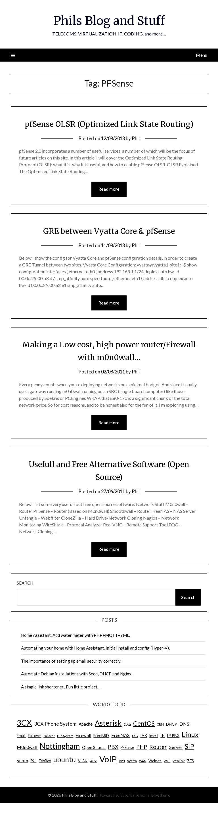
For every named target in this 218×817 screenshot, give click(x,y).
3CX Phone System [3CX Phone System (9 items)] (55, 737)
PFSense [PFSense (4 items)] (127, 761)
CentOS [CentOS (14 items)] (144, 737)
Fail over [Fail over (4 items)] (34, 749)
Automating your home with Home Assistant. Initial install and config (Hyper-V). (95, 661)
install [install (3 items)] (153, 749)
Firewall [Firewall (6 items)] (83, 749)
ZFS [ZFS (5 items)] (190, 774)
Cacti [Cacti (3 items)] (127, 738)
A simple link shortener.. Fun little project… (60, 700)
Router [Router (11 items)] (158, 760)
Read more (109, 202)
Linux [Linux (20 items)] (190, 748)
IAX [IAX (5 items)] (143, 749)
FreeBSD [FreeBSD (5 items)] (101, 749)
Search (25, 596)
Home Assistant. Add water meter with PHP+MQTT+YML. (75, 649)
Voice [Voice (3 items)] (93, 775)
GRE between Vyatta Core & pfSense (109, 243)
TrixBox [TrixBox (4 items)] (45, 775)
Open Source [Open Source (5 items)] (94, 761)
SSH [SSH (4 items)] (33, 775)
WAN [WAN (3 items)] (142, 775)
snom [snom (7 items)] (22, 774)
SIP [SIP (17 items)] (189, 760)
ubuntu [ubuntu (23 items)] (64, 773)
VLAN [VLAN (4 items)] (82, 775)
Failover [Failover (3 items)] (49, 749)
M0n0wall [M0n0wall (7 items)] (27, 761)
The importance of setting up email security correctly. (71, 674)
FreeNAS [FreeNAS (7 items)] (120, 749)
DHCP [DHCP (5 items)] (171, 738)
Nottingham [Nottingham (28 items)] (60, 760)
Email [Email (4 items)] (21, 749)
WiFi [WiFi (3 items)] (167, 775)
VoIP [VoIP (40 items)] (108, 773)
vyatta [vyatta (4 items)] (132, 775)
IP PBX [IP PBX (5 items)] (173, 749)
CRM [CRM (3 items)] (160, 738)
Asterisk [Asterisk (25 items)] (108, 736)
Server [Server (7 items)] (176, 761)
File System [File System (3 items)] (65, 749)
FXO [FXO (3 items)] (135, 749)
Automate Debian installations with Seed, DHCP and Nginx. (76, 687)
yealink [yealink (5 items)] (179, 774)
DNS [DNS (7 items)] (184, 737)
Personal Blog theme (152, 809)
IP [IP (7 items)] (162, 749)
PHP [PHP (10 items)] (141, 760)
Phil (137, 151)
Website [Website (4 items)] (155, 775)
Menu (201, 55)
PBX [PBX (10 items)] (113, 760)
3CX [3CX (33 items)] (24, 736)
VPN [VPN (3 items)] (122, 775)
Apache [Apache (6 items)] (86, 737)
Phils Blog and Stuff (109, 20)
